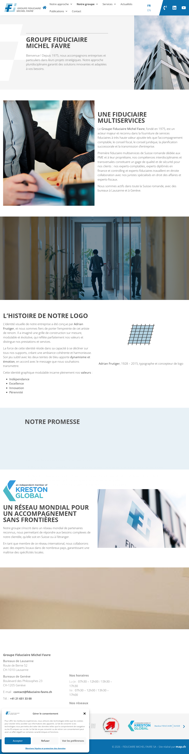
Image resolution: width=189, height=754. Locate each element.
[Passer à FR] (149, 5)
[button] (84, 713)
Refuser (45, 740)
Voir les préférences (73, 740)
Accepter (18, 740)
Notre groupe (87, 4)
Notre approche (61, 4)
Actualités (126, 4)
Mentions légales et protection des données (45, 748)
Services (109, 4)
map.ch (181, 746)
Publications (58, 11)
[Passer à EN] (149, 10)
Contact (76, 11)
